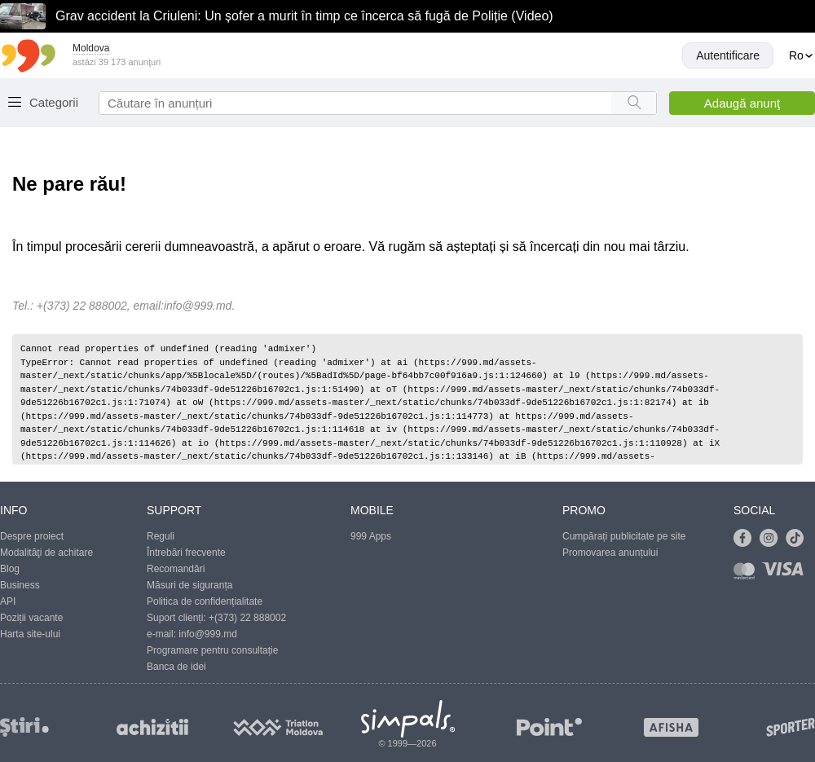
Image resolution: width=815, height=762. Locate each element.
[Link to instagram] (773, 539)
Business (20, 585)
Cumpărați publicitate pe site (623, 536)
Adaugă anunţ (742, 103)
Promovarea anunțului (610, 552)
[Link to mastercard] (747, 574)
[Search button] (633, 103)
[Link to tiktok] (799, 539)
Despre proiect (32, 536)
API (7, 601)
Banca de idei (176, 666)
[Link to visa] (786, 574)
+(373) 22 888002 (247, 617)
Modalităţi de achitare (46, 552)
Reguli (160, 536)
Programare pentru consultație (212, 650)
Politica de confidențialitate (204, 601)
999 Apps (370, 536)
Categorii (53, 102)
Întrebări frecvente (186, 552)
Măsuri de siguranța (189, 585)
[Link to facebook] (747, 539)
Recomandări (176, 569)
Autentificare (728, 55)
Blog (10, 569)
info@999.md (197, 305)
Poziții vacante (31, 617)
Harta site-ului (30, 634)
